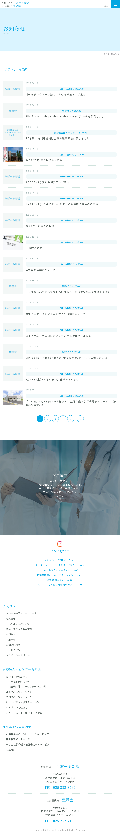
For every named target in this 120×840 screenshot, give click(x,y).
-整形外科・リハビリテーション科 (27, 686)
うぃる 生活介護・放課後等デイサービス (27, 744)
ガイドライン (13, 650)
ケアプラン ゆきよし (17, 707)
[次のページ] (80, 418)
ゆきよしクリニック (16, 676)
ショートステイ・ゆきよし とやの (24, 712)
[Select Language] (107, 6)
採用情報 (10, 639)
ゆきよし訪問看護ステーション (22, 702)
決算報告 (10, 749)
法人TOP (9, 606)
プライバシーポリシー (18, 655)
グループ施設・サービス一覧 (21, 613)
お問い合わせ (13, 644)
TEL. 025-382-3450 (60, 787)
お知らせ (10, 634)
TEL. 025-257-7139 (60, 820)
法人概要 (10, 618)
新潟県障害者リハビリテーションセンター (28, 734)
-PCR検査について (19, 682)
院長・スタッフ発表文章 (19, 629)
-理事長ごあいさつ (19, 623)
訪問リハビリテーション (19, 697)
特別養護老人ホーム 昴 (18, 739)
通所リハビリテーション (19, 691)
